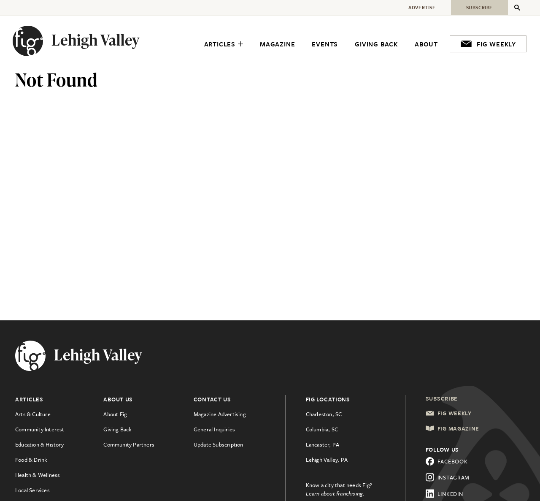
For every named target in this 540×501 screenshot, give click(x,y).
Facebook (447, 461)
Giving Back (117, 429)
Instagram (448, 477)
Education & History (39, 444)
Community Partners (128, 444)
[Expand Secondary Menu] (517, 7)
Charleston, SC (324, 414)
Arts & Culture (33, 414)
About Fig (115, 414)
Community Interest (40, 429)
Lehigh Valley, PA (327, 459)
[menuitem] (223, 44)
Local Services (32, 490)
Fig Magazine (452, 428)
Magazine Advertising (220, 414)
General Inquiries (214, 429)
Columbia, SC (322, 429)
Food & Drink (31, 459)
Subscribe (442, 398)
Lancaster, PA (323, 444)
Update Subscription (218, 444)
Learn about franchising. (335, 493)
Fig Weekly (449, 413)
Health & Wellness (37, 475)
